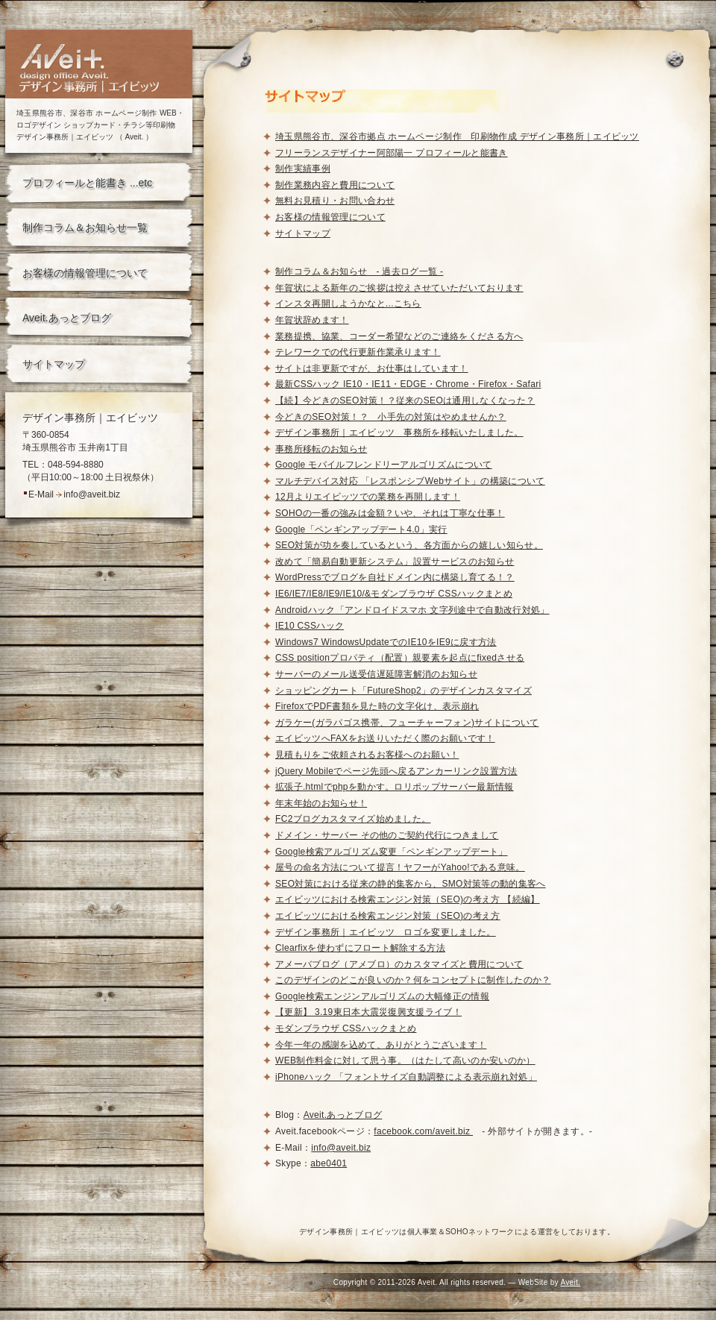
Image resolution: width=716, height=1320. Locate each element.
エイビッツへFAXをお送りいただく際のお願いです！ (385, 738)
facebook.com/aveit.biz (423, 1131)
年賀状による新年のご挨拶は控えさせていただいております (399, 288)
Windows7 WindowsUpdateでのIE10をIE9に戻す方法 (386, 642)
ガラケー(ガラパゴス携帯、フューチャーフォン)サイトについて (407, 722)
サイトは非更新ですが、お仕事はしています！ (371, 368)
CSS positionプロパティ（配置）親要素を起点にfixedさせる (399, 658)
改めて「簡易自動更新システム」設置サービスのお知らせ (394, 561)
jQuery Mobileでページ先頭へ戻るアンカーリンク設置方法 (396, 771)
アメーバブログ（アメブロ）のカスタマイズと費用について (399, 964)
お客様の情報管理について (85, 273)
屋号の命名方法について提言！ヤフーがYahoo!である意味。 (400, 867)
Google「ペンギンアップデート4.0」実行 (361, 529)
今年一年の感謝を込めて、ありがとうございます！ (380, 1045)
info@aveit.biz (91, 494)
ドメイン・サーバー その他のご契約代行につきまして (386, 835)
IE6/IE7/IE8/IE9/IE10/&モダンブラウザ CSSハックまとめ (393, 593)
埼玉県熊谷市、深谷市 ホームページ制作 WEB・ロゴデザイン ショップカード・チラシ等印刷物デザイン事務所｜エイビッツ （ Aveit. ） (100, 125)
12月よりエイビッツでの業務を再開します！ (367, 496)
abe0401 (328, 1163)
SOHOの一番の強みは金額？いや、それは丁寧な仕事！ (390, 513)
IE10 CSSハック (309, 625)
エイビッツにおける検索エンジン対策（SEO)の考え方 (387, 916)
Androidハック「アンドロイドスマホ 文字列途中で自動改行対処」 (412, 610)
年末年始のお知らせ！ (321, 803)
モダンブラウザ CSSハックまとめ (345, 1028)
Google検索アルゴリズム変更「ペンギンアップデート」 (391, 851)
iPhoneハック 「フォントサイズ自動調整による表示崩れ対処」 (406, 1077)
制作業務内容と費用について (335, 185)
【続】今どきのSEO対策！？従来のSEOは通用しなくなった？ (405, 400)
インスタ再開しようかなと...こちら (348, 303)
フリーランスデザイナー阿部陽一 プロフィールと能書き (391, 153)
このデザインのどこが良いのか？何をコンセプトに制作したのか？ (413, 980)
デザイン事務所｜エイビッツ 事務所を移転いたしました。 (399, 432)
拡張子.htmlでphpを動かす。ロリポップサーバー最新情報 (394, 787)
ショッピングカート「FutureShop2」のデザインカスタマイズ (403, 690)
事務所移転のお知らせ (321, 449)
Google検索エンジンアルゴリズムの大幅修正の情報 (382, 996)
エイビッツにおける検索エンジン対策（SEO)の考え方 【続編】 (407, 899)
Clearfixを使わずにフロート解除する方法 (360, 948)
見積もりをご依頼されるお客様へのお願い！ (367, 754)
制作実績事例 (302, 168)
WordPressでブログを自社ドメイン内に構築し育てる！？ (395, 577)
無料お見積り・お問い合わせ (335, 200)
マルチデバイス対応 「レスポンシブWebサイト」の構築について (410, 481)
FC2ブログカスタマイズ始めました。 (352, 819)
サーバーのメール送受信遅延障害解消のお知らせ (376, 674)
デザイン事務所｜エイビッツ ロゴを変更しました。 (385, 932)
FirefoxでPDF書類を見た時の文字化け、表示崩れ (377, 706)
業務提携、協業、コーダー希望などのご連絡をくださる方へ (399, 336)
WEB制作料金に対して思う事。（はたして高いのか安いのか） (405, 1060)
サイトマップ (53, 364)
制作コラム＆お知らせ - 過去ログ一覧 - (359, 271)
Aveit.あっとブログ (66, 318)
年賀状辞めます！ (312, 320)
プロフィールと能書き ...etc (87, 183)
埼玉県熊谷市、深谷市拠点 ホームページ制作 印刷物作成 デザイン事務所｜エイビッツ (457, 136)
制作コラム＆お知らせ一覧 (85, 227)
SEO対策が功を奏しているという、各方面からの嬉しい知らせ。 (409, 545)
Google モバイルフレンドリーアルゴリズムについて (383, 464)
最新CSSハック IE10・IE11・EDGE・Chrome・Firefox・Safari (408, 384)
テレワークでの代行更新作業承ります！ (358, 352)
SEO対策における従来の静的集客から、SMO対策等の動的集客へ (410, 884)
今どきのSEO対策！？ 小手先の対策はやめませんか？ (390, 417)
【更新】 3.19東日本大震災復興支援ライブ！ (368, 1012)
